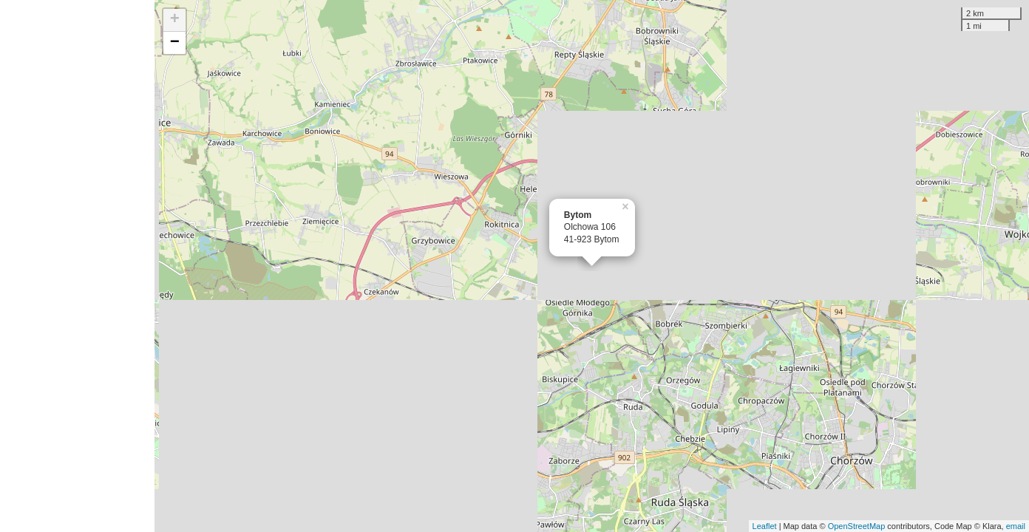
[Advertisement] (77, 266)
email (1015, 526)
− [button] (175, 43)
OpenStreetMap (857, 526)
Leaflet (765, 526)
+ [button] (175, 20)
